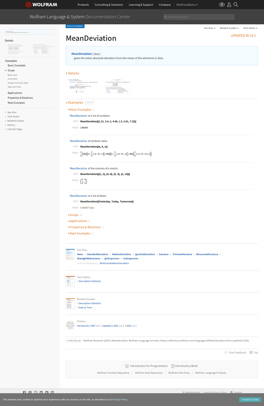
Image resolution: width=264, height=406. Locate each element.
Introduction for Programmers (149, 366)
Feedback (237, 352)
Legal (206, 392)
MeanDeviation (8, 31)
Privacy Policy (219, 392)
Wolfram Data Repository (149, 372)
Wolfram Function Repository (113, 372)
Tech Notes (249, 28)
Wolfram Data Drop (179, 372)
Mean (80, 254)
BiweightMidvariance (88, 258)
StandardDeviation (97, 254)
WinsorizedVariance (207, 254)
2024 (131, 325)
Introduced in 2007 (88, 325)
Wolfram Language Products (210, 372)
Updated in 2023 (113, 325)
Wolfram (195, 392)
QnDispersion (111, 258)
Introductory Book (186, 366)
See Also (208, 28)
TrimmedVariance (182, 254)
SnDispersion (130, 258)
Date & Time (85, 307)
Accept (250, 403)
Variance (163, 254)
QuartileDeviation (145, 254)
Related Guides (228, 28)
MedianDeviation (121, 254)
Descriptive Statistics (90, 281)
